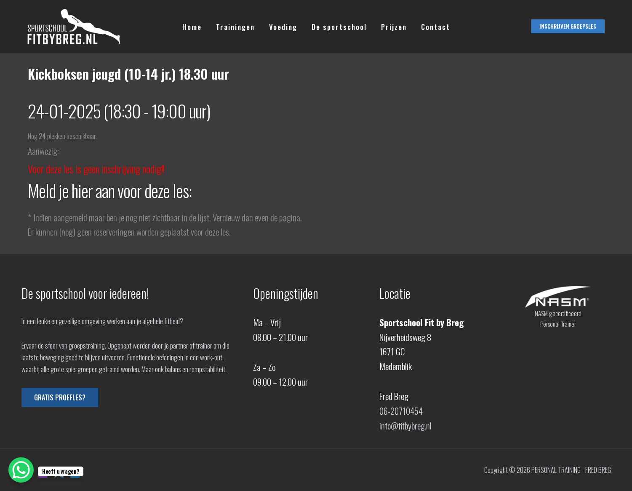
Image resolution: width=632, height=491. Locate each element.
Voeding (283, 26)
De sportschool (339, 26)
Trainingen (235, 26)
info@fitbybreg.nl (405, 425)
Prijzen (394, 26)
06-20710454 (401, 410)
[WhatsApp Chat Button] (21, 470)
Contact (435, 26)
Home (192, 26)
